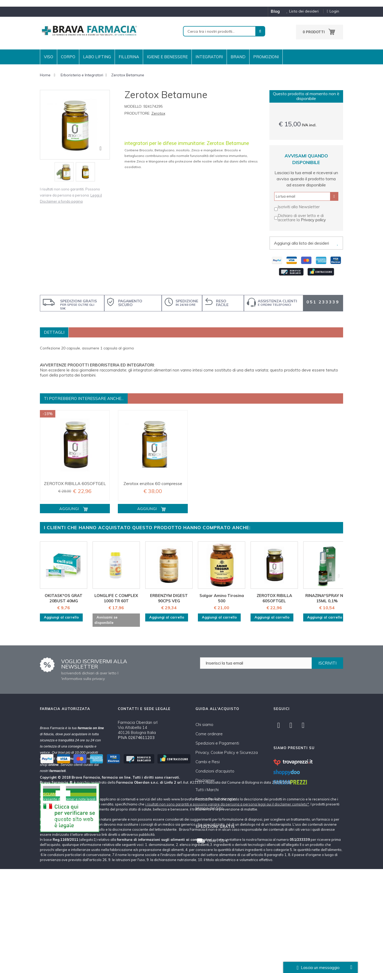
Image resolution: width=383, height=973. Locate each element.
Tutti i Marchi (207, 789)
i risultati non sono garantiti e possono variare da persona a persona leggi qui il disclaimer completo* (227, 908)
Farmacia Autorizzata (215, 798)
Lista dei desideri (300, 11)
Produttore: (137, 113)
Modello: (133, 106)
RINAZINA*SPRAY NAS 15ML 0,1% (327, 598)
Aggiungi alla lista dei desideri (301, 243)
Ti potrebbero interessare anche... (84, 398)
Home (45, 75)
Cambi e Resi (207, 761)
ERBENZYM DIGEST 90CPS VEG (169, 598)
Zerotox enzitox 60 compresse (152, 483)
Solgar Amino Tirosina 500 (221, 598)
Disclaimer (205, 780)
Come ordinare (209, 733)
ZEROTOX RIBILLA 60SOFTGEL (75, 483)
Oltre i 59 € (217, 840)
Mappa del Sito (209, 808)
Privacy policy (313, 219)
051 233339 (322, 301)
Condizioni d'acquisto (214, 771)
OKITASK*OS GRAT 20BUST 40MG (63, 598)
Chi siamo (204, 724)
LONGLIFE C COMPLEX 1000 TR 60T (116, 598)
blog (275, 11)
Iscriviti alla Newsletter (299, 206)
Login (333, 11)
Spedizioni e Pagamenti (217, 743)
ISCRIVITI (327, 663)
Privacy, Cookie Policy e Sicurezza (226, 752)
